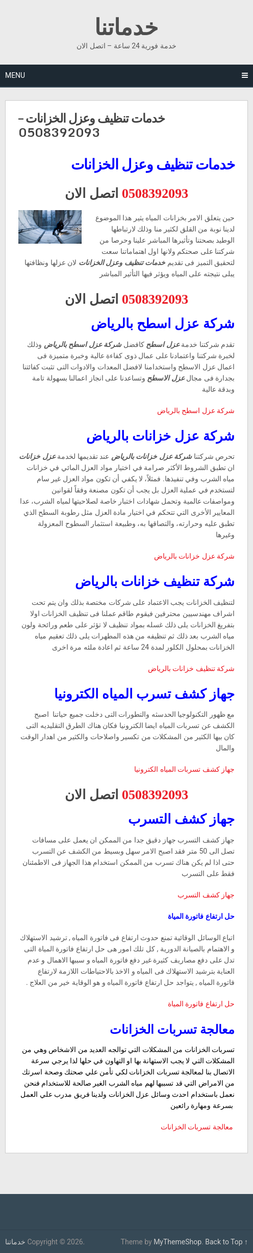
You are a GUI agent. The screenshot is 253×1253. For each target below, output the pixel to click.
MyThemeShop (177, 1242)
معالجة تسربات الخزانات (198, 1127)
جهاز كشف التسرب (206, 895)
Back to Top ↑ (226, 1242)
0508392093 (155, 192)
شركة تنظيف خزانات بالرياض (191, 668)
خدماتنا (126, 26)
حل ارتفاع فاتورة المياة (201, 1004)
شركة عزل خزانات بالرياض (194, 556)
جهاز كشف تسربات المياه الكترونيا (184, 769)
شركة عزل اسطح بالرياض (196, 410)
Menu (15, 75)
